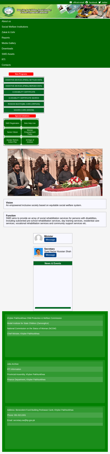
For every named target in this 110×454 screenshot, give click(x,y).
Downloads (7, 48)
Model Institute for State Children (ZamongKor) (28, 323)
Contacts (6, 65)
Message (50, 239)
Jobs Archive (12, 364)
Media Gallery (9, 43)
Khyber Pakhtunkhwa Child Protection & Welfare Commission (34, 318)
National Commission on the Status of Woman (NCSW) (31, 328)
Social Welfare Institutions (15, 27)
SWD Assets (8, 54)
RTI (3, 59)
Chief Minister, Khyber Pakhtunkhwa (23, 333)
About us (6, 21)
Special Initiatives (22, 116)
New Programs (21, 74)
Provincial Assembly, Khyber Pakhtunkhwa (26, 374)
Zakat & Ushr (8, 32)
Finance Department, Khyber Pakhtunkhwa (26, 379)
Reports (6, 37)
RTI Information (14, 369)
